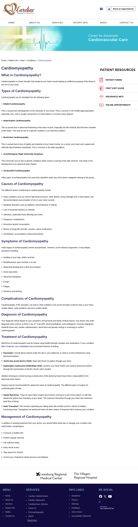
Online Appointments (118, 105)
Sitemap (75, 504)
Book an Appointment (123, 9)
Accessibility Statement (81, 516)
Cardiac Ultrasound (37, 500)
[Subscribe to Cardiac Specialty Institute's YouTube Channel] (110, 496)
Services (57, 23)
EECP (31, 516)
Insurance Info (114, 96)
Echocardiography (36, 512)
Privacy (75, 500)
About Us (34, 23)
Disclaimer (76, 496)
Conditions (31, 60)
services (33, 489)
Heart (22, 60)
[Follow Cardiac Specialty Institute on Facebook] (100, 496)
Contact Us (126, 23)
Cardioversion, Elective (38, 504)
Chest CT (33, 508)
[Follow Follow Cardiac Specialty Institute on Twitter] (105, 496)
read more (32, 520)
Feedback (76, 508)
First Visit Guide (115, 88)
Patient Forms (114, 80)
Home (11, 23)
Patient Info (80, 23)
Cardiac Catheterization (38, 496)
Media (103, 23)
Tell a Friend (77, 512)
